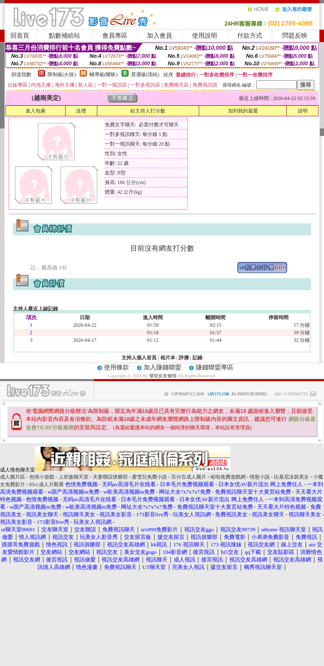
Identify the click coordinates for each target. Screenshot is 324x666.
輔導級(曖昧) (103, 74)
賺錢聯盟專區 (214, 367)
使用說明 (204, 35)
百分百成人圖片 (188, 477)
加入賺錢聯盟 (162, 367)
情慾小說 (260, 477)
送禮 (81, 111)
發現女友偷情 (163, 375)
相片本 (167, 358)
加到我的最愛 (243, 111)
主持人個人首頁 (139, 358)
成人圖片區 (12, 477)
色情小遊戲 (41, 477)
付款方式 (249, 35)
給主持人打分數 (147, 111)
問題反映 (294, 35)
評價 (184, 358)
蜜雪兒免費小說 (149, 477)
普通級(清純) (145, 74)
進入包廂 (35, 111)
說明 (303, 111)
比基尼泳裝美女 (291, 477)
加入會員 (159, 35)
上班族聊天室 (73, 477)
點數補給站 (64, 35)
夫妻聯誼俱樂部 (110, 477)
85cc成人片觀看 (46, 484)
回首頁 (19, 35)
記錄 (197, 358)
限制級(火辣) (62, 74)
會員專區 (114, 35)
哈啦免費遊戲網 (228, 477)
